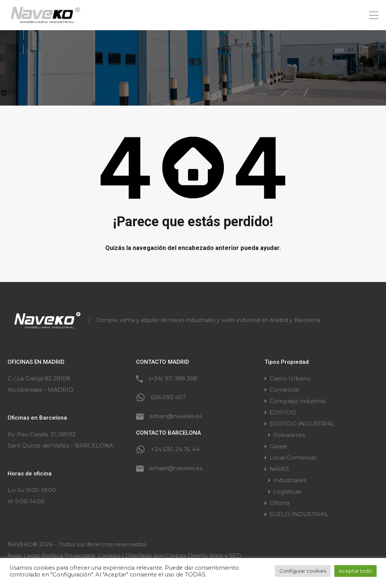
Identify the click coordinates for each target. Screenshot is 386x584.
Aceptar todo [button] (355, 571)
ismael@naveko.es (175, 468)
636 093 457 (168, 397)
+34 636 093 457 (340, 15)
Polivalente (289, 434)
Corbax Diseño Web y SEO (203, 555)
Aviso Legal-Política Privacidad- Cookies (64, 555)
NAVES (279, 468)
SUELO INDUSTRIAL (299, 514)
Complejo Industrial (298, 401)
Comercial (284, 389)
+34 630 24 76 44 (175, 449)
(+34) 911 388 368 (173, 378)
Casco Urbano (290, 378)
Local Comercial (293, 457)
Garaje (278, 446)
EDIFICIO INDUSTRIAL (302, 423)
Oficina (280, 502)
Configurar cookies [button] (302, 571)
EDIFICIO (283, 412)
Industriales (289, 480)
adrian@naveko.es (175, 416)
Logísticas (287, 491)
